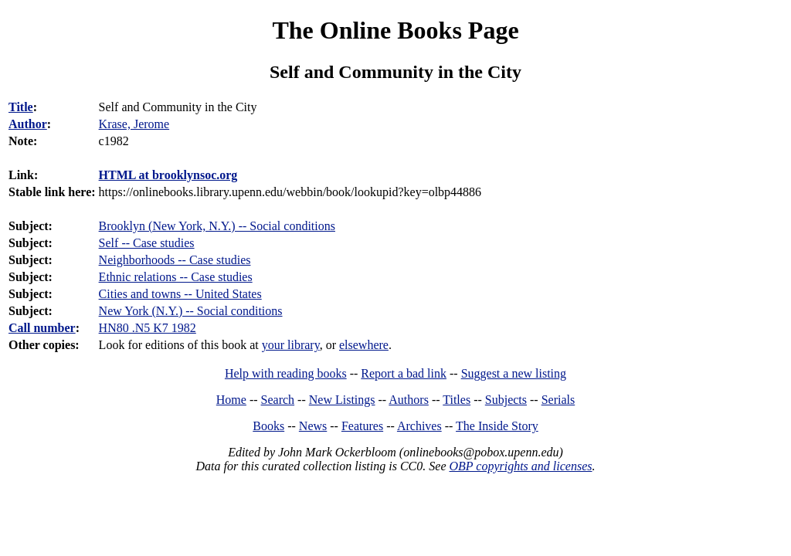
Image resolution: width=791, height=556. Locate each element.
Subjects (506, 399)
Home (231, 399)
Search (278, 399)
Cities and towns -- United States (180, 293)
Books (268, 425)
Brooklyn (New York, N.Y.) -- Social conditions (217, 225)
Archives (419, 425)
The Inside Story (497, 425)
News (313, 425)
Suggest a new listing (513, 373)
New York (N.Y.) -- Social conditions (191, 310)
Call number (42, 327)
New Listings (342, 399)
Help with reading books (286, 373)
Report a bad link (403, 373)
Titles (456, 399)
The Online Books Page (395, 30)
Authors (409, 399)
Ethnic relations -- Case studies (176, 276)
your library (291, 344)
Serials (558, 399)
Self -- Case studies (147, 242)
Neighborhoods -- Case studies (175, 259)
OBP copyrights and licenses (520, 466)
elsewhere (364, 344)
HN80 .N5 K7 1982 (147, 327)
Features (362, 425)
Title (20, 107)
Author (27, 124)
